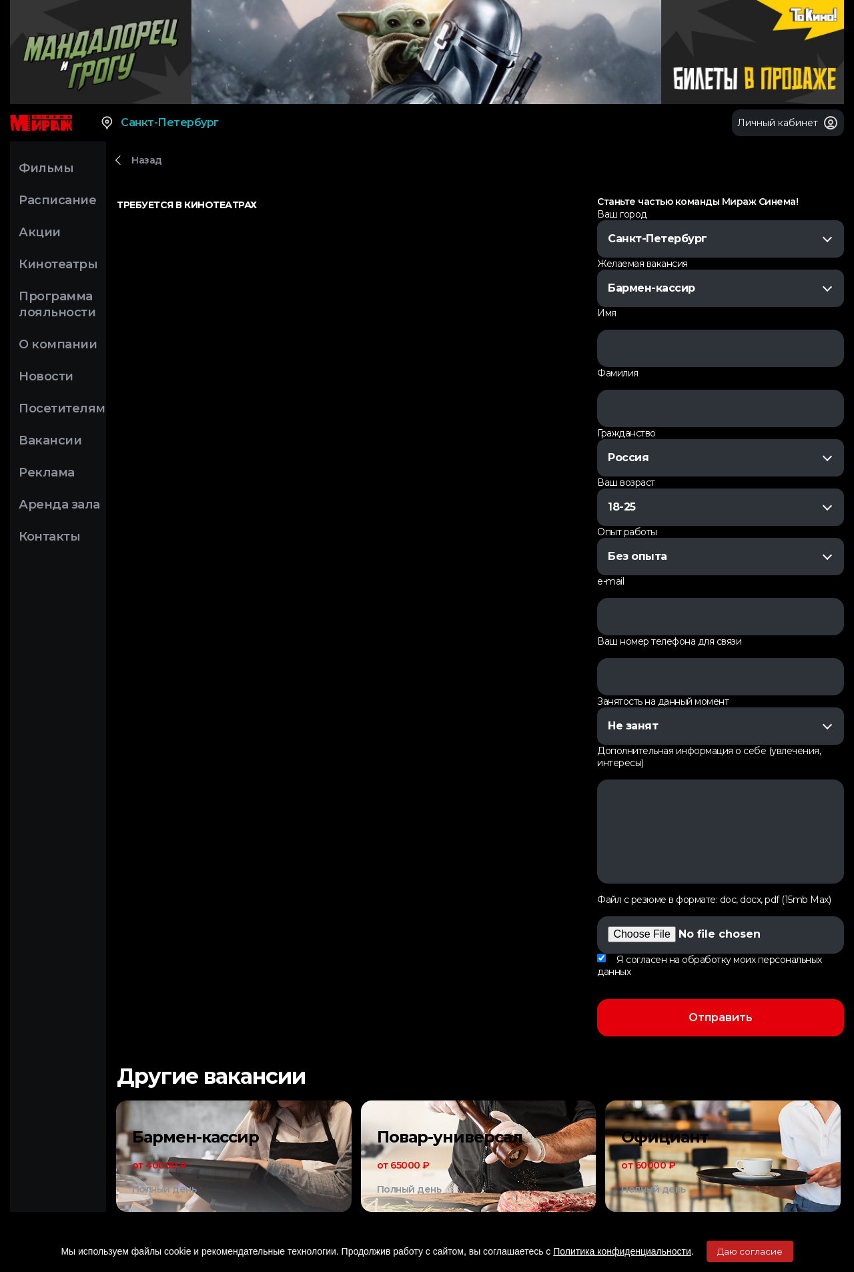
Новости (46, 376)
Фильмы (46, 168)
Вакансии (50, 440)
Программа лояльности (57, 304)
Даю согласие (750, 1251)
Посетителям (62, 408)
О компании (58, 344)
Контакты (49, 536)
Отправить (721, 1017)
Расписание (57, 200)
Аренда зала (59, 504)
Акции (40, 232)
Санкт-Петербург (159, 123)
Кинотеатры (58, 264)
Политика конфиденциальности (622, 1251)
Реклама (47, 472)
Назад (146, 160)
